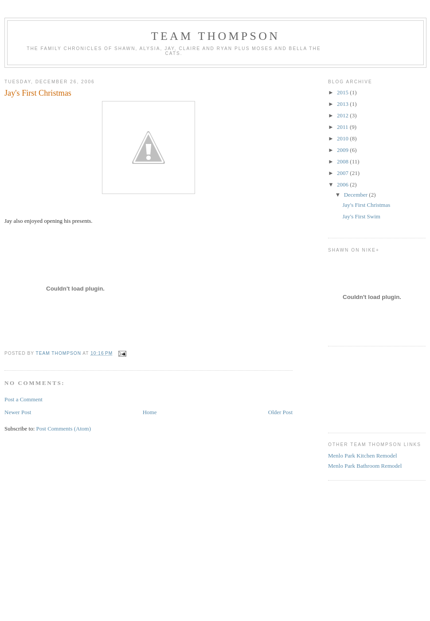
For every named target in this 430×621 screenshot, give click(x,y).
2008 (343, 161)
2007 (343, 173)
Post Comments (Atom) (63, 428)
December (356, 194)
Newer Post (17, 412)
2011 (343, 127)
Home (150, 412)
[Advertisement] (368, 388)
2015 (343, 92)
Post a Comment (23, 399)
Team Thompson (215, 36)
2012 (343, 115)
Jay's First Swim (361, 216)
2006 (343, 184)
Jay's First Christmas (366, 205)
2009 (343, 150)
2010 (343, 138)
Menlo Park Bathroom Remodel (365, 465)
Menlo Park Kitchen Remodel (362, 455)
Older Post (280, 412)
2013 (343, 104)
